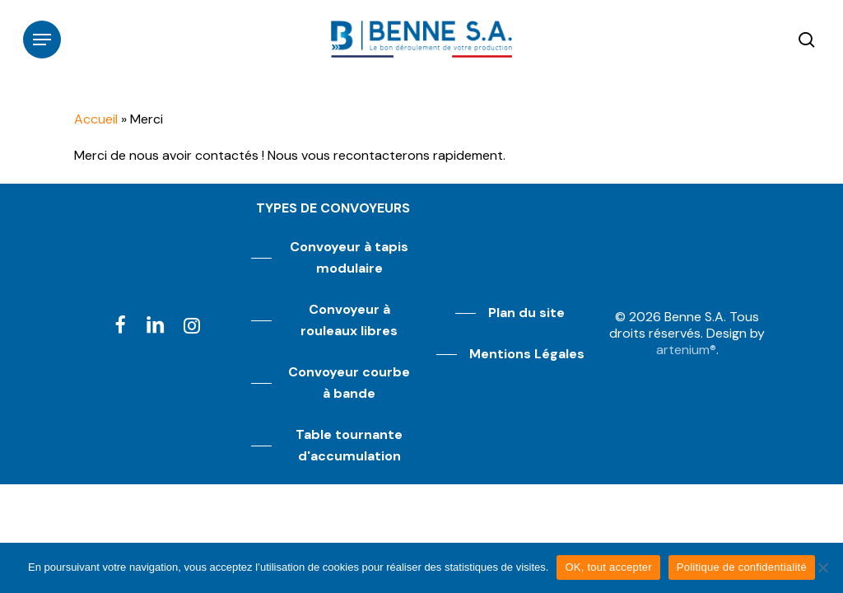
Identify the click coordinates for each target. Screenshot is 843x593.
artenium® (686, 349)
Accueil (96, 119)
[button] (42, 39)
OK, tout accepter (608, 567)
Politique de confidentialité (742, 567)
